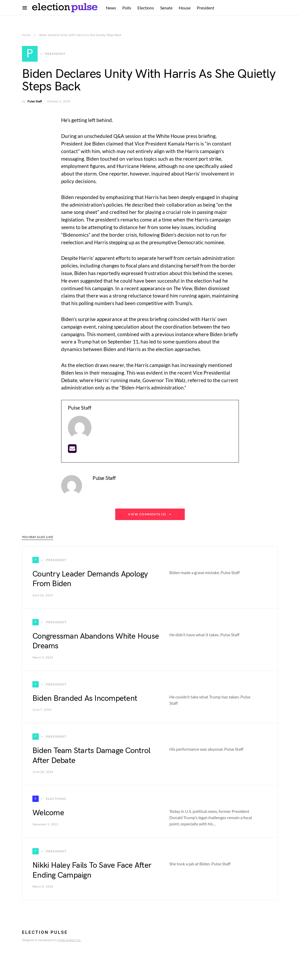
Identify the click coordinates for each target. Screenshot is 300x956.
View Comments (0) (147, 515)
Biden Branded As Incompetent (84, 699)
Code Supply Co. (69, 941)
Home (26, 35)
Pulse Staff (34, 102)
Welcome (48, 814)
